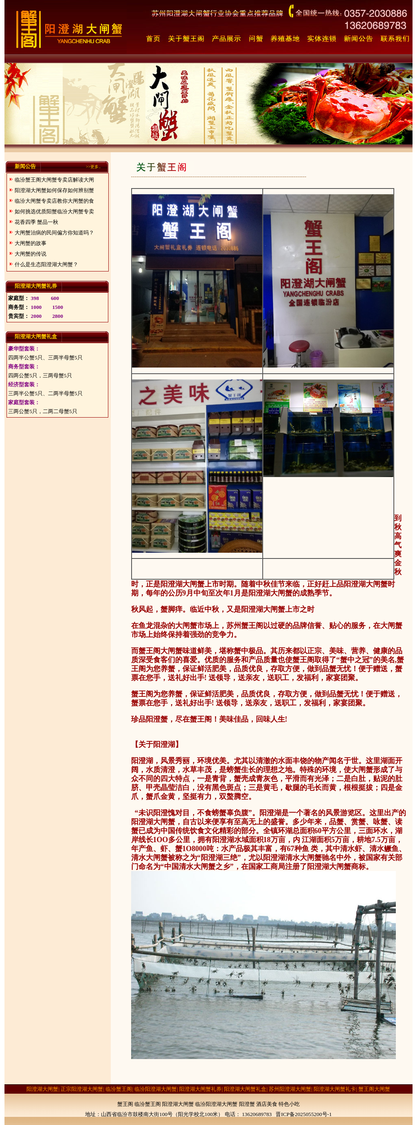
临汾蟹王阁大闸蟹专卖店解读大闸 (54, 180)
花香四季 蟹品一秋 (36, 222)
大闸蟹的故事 (30, 243)
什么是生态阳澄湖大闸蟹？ (46, 264)
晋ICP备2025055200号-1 (303, 1114)
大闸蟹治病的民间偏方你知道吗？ (54, 233)
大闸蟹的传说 (30, 254)
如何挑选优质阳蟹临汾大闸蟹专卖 (54, 211)
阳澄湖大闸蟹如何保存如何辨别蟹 (54, 190)
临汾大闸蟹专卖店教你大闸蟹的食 (54, 201)
